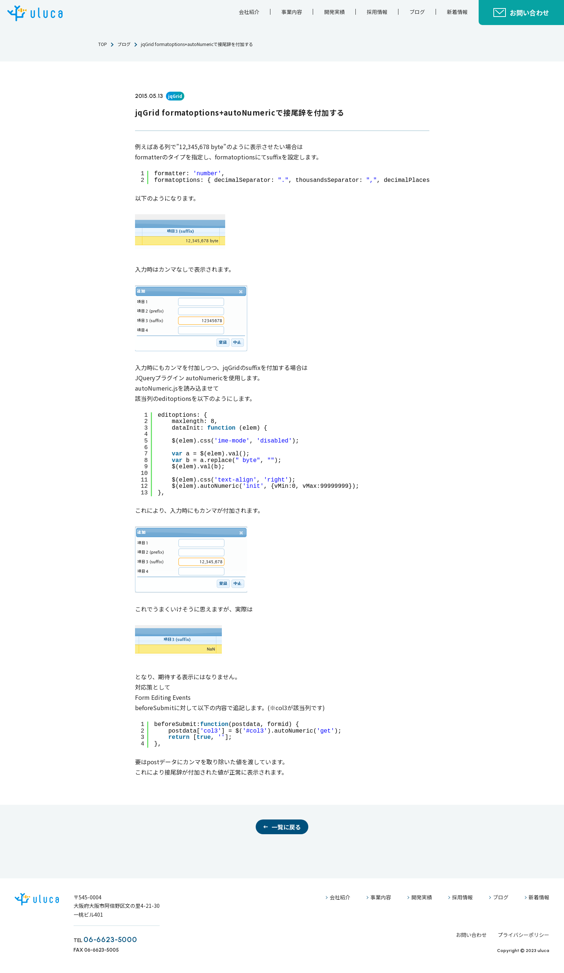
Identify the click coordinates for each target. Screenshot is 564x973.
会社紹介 (249, 11)
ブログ (417, 11)
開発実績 (334, 11)
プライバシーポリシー (523, 934)
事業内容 (291, 11)
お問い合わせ (529, 12)
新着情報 (457, 11)
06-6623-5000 (110, 939)
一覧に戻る (286, 826)
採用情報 (377, 11)
